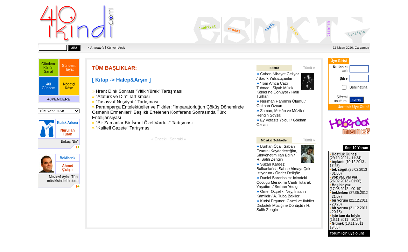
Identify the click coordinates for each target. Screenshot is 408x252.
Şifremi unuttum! (340, 99)
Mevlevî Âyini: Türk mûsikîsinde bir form (62, 179)
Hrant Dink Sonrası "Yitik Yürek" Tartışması (139, 91)
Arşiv (121, 47)
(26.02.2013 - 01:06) (345, 179)
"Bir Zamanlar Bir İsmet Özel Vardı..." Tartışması (144, 122)
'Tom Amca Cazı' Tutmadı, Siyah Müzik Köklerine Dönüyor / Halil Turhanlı (277, 89)
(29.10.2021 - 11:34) (345, 156)
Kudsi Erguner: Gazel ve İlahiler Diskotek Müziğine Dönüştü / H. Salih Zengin (285, 205)
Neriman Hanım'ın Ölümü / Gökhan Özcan (280, 103)
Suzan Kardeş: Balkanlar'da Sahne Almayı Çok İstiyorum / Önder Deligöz (283, 168)
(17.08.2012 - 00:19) (345, 187)
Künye (111, 47)
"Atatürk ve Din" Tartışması (123, 96)
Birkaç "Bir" (69, 142)
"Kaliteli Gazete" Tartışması (123, 128)
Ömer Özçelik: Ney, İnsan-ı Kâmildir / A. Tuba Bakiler (281, 193)
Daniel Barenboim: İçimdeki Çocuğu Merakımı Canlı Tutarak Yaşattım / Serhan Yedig (283, 182)
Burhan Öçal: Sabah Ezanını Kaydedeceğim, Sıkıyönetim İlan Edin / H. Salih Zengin (276, 152)
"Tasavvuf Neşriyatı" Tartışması (127, 101)
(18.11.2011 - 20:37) (345, 218)
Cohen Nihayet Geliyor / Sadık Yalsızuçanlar (277, 76)
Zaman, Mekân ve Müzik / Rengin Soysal (280, 112)
